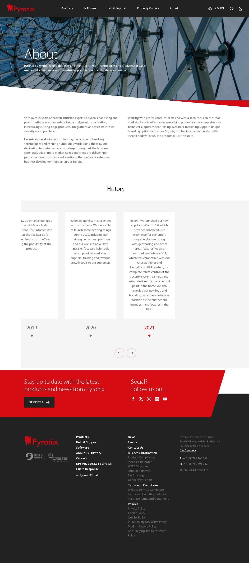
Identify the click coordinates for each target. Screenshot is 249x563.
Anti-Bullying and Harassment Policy (147, 533)
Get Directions (188, 450)
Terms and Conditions (143, 485)
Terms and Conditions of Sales (147, 494)
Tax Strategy (136, 475)
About (174, 8)
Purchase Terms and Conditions (148, 499)
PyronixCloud (87, 475)
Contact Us (135, 447)
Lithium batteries (139, 471)
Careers (81, 458)
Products (67, 8)
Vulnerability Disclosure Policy (147, 522)
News (131, 437)
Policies (133, 504)
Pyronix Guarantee (140, 462)
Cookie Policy (136, 513)
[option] (149, 274)
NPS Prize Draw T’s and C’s (94, 464)
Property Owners (148, 8)
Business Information (142, 453)
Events (132, 442)
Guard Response (87, 469)
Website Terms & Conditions (146, 490)
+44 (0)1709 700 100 (195, 458)
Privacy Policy (136, 508)
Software (90, 8)
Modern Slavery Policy (142, 526)
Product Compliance (141, 457)
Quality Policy (137, 517)
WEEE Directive (138, 466)
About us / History (88, 453)
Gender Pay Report (140, 480)
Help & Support (116, 8)
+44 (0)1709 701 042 (195, 464)
